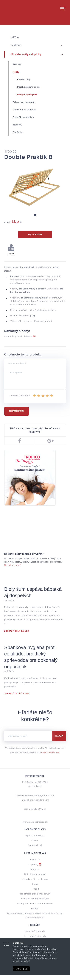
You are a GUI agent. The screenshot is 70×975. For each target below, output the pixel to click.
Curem (35, 840)
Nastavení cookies (35, 918)
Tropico (35, 12)
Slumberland (35, 845)
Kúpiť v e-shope (35, 234)
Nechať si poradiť (12, 565)
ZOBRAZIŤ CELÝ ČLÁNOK (16, 631)
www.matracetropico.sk (35, 822)
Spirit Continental (35, 835)
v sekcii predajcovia (50, 752)
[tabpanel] (35, 187)
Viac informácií (21, 961)
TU (34, 337)
